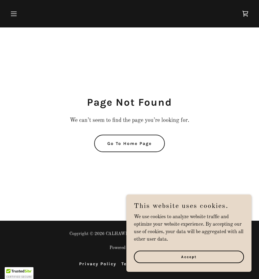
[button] (26, 13)
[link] (245, 13)
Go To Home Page (129, 143)
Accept (189, 256)
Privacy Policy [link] (97, 264)
